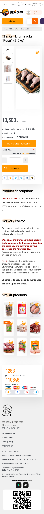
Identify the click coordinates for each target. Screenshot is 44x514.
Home (6, 29)
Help (28, 4)
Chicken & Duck (26, 29)
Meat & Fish (14, 29)
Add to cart (11, 168)
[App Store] (26, 485)
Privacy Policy (7, 438)
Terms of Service (8, 434)
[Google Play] (18, 485)
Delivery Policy (7, 442)
